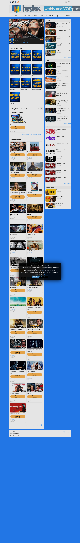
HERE (43, 270)
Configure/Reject (43, 276)
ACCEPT (34, 276)
